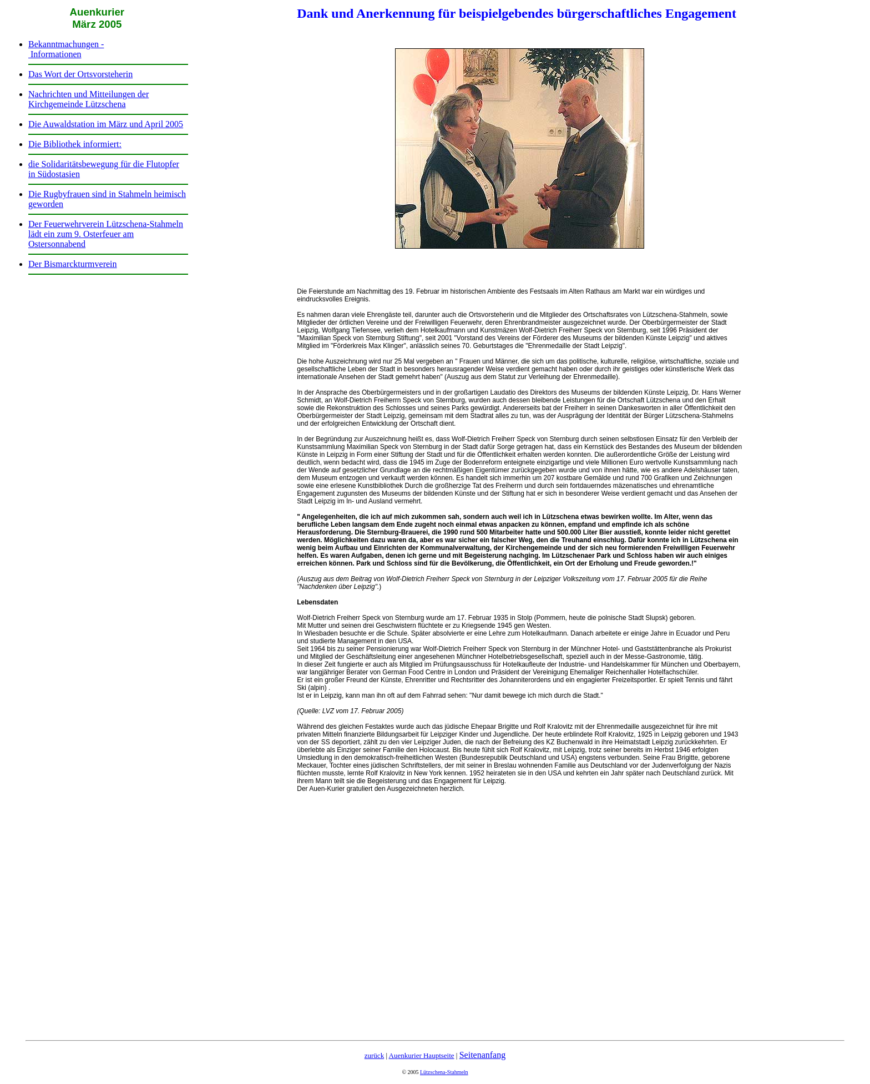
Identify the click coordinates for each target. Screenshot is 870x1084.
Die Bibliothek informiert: (75, 144)
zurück (374, 1055)
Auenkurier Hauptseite (421, 1055)
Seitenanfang (482, 1055)
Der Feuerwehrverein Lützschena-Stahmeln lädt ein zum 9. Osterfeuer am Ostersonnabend (105, 234)
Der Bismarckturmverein (72, 264)
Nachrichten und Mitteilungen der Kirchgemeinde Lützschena (88, 99)
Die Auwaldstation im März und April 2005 (105, 124)
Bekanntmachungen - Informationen (66, 49)
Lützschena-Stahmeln (444, 1072)
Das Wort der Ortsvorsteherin (80, 74)
